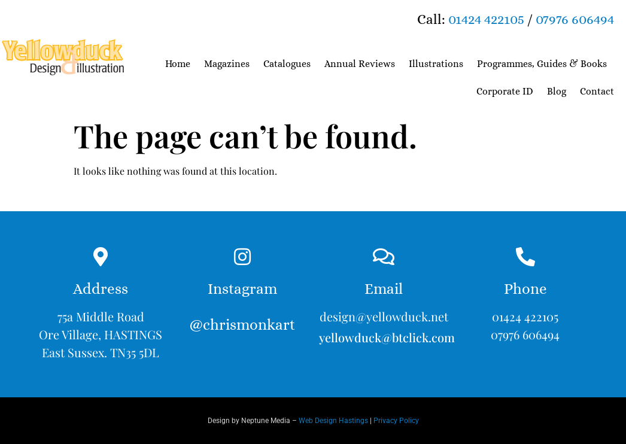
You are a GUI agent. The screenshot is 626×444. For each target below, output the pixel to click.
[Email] (383, 256)
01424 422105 (486, 19)
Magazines (227, 63)
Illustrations (436, 63)
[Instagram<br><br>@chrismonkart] (242, 256)
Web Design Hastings (333, 420)
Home (177, 63)
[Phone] (525, 256)
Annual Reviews (359, 63)
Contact (597, 91)
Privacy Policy (396, 420)
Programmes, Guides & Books (542, 63)
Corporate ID (504, 91)
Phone (525, 288)
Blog (556, 91)
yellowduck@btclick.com (387, 337)
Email (383, 288)
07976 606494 (575, 19)
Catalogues (287, 63)
